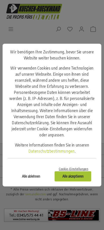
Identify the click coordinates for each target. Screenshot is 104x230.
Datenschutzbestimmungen (52, 150)
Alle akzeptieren (73, 176)
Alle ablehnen (31, 176)
